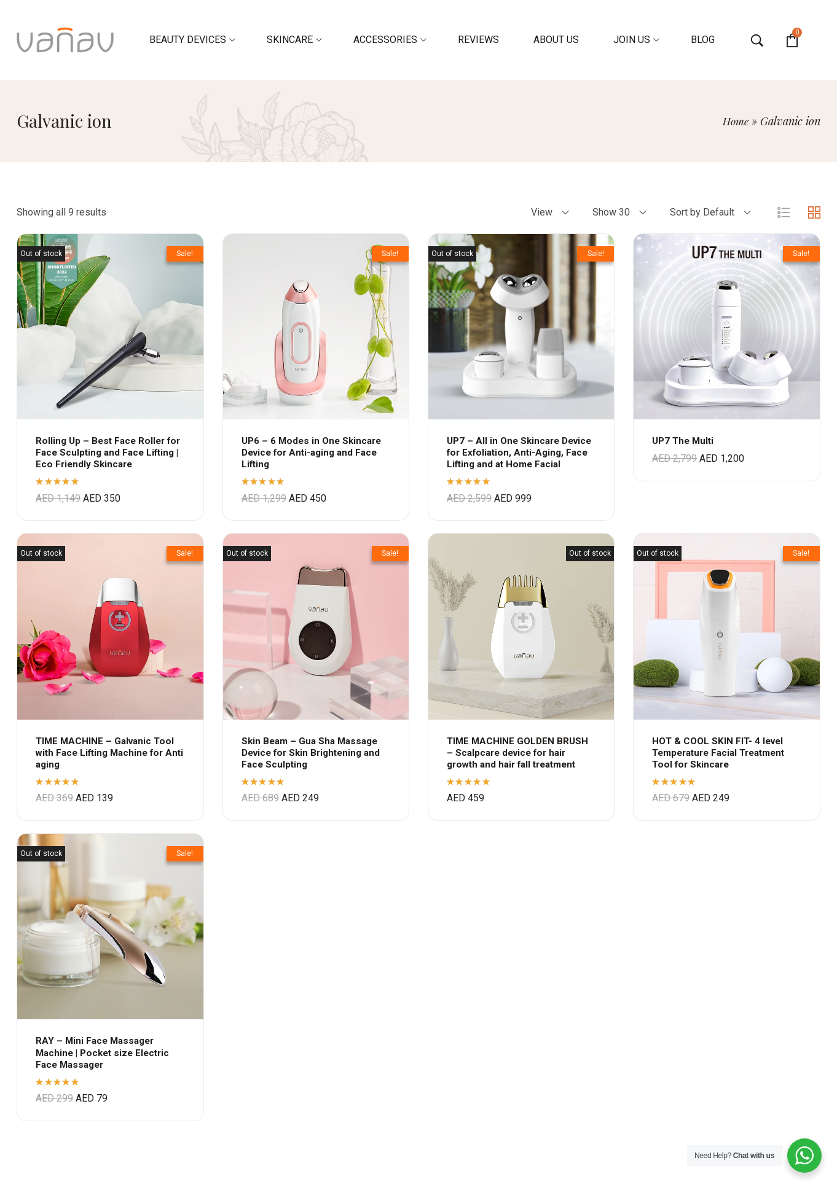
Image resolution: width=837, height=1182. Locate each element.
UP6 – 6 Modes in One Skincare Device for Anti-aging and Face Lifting (314, 452)
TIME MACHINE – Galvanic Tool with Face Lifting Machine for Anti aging (107, 764)
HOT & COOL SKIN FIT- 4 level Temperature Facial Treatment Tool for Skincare (724, 764)
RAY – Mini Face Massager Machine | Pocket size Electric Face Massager (106, 1064)
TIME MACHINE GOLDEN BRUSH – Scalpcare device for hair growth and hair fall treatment (519, 764)
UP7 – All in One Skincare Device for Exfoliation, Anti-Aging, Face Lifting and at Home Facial (521, 458)
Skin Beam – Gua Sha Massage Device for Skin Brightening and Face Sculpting (315, 764)
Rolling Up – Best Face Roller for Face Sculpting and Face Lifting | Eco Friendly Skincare (104, 452)
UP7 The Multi (684, 440)
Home (734, 121)
